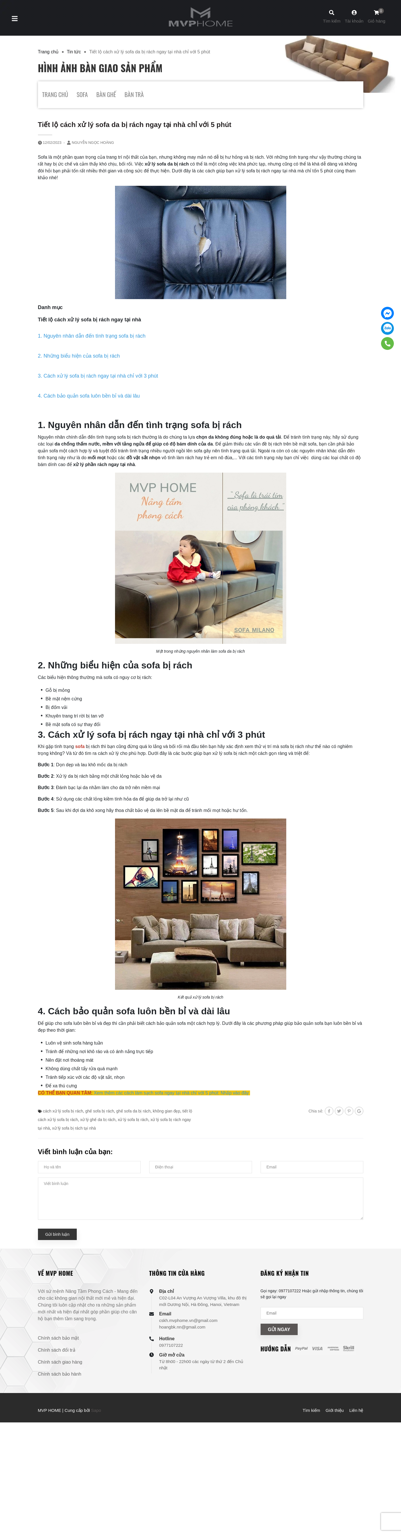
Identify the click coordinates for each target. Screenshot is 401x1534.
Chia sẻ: (316, 1111)
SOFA (82, 94)
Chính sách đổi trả (56, 1350)
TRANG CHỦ (55, 94)
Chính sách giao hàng (60, 1362)
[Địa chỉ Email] (312, 1313)
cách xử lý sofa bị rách (63, 1111)
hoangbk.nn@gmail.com (182, 1327)
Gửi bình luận (57, 1234)
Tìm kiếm (311, 1410)
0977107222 (171, 1345)
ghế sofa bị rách (99, 1111)
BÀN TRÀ (134, 94)
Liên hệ (356, 1410)
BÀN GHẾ (106, 94)
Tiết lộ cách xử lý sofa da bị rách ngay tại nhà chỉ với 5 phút (134, 124)
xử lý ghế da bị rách (98, 1119)
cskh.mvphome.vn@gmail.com (188, 1320)
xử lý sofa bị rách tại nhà (74, 1128)
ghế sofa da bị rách (133, 1111)
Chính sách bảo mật (58, 1338)
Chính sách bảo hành (59, 1374)
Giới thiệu (335, 1410)
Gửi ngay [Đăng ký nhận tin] (279, 1329)
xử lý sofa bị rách (133, 1119)
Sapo (96, 1410)
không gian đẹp (166, 1111)
